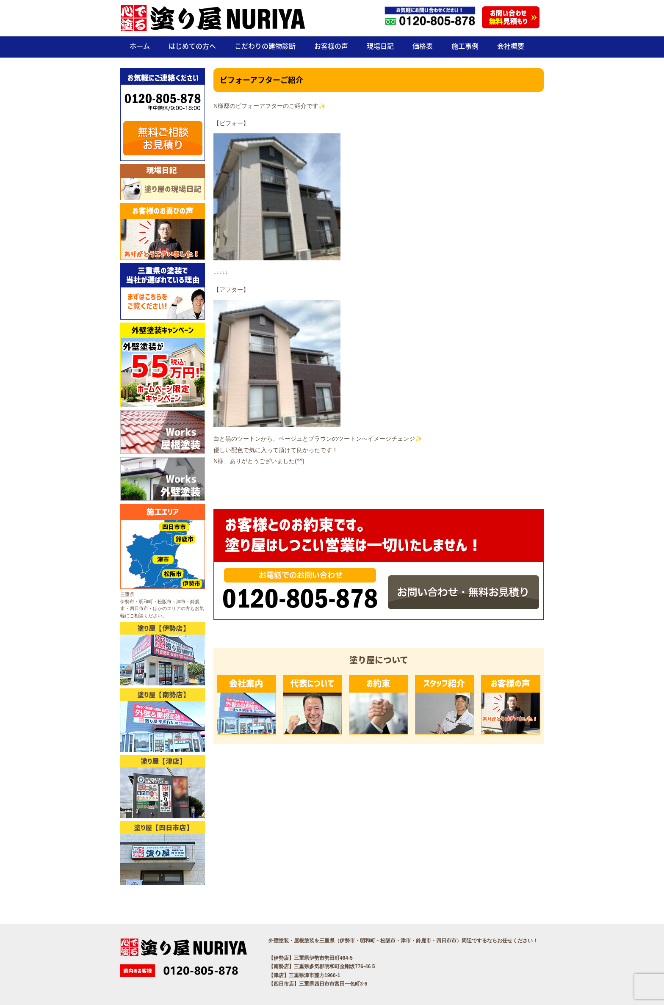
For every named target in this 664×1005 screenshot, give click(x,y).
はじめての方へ (192, 46)
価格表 (422, 46)
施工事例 (465, 46)
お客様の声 (331, 46)
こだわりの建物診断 (265, 46)
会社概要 (510, 46)
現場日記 (380, 46)
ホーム (140, 46)
